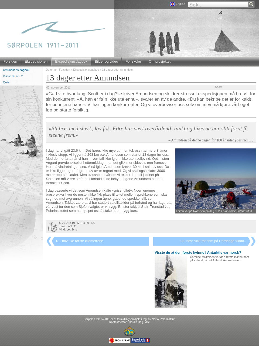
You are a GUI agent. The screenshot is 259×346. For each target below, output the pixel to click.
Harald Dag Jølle (139, 322)
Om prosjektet (160, 61)
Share (219, 87)
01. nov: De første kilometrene (79, 241)
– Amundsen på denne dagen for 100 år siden (211, 140)
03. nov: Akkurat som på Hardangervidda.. (213, 241)
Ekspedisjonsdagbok (71, 61)
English (180, 3)
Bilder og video (106, 61)
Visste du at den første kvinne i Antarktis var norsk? (198, 252)
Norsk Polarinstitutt (163, 319)
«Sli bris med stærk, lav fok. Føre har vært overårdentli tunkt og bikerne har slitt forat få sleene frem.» (148, 131)
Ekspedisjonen (36, 61)
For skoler (133, 61)
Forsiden (10, 61)
